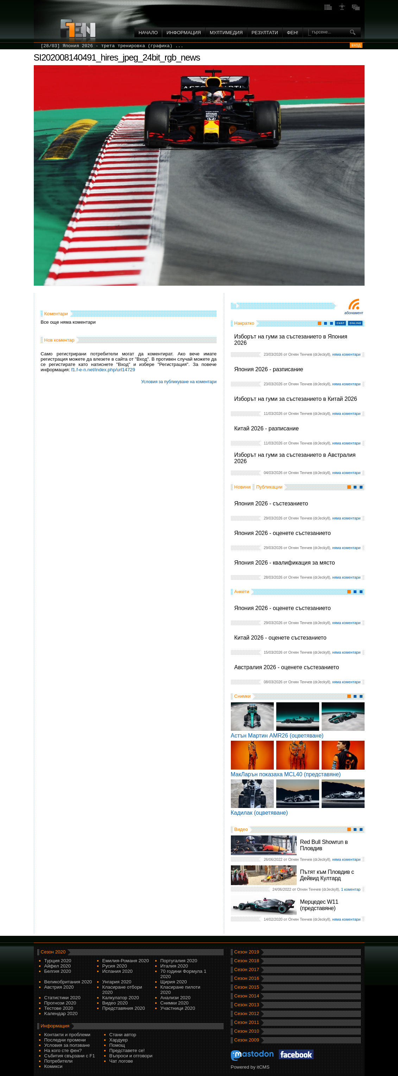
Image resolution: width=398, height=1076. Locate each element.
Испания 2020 (117, 971)
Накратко (244, 323)
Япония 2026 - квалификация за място (284, 563)
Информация (183, 32)
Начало (148, 32)
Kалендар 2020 (61, 1013)
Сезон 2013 (246, 1004)
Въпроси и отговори (131, 1055)
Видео (241, 829)
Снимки (242, 696)
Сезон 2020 (53, 951)
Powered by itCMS (250, 1067)
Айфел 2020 (57, 966)
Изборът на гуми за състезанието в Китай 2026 (295, 399)
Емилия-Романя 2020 (125, 960)
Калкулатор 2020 (120, 997)
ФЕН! (292, 32)
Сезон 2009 (246, 1040)
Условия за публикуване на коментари (178, 381)
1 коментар (350, 889)
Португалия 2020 (178, 960)
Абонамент (354, 313)
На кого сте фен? (63, 1050)
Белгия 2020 (57, 971)
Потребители (58, 1061)
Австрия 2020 (59, 987)
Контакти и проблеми (67, 1034)
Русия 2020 (114, 966)
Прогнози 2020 (60, 1003)
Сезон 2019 (246, 951)
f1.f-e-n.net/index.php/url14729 (103, 369)
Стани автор (122, 1034)
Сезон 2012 (246, 1013)
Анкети (241, 591)
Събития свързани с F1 (69, 1055)
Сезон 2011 (246, 1022)
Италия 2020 (174, 966)
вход (356, 45)
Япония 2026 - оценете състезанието (282, 533)
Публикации (269, 487)
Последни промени (65, 1040)
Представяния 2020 (123, 1008)
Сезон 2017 (246, 969)
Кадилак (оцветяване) (259, 813)
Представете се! (127, 1050)
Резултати (265, 32)
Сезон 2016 (246, 978)
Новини (242, 487)
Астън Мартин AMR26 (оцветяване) (277, 736)
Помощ (117, 1045)
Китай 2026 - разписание (266, 428)
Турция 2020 (57, 960)
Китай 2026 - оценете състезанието (280, 638)
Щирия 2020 (173, 981)
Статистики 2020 (62, 997)
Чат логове (121, 1061)
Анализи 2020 (175, 997)
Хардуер (118, 1040)
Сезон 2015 (246, 987)
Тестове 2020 (59, 1008)
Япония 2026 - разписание (268, 369)
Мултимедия (226, 32)
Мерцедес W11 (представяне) (319, 905)
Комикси (53, 1066)
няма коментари (346, 354)
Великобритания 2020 (68, 981)
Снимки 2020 (174, 1003)
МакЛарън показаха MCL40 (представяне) (286, 774)
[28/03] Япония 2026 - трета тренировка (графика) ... (112, 46)
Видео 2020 (115, 1003)
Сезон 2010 (246, 1031)
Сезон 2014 (246, 996)
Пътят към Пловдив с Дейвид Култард (327, 875)
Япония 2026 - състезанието (271, 503)
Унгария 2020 (117, 981)
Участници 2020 (177, 1008)
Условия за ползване (67, 1045)
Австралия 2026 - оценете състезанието (286, 667)
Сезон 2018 (246, 960)
